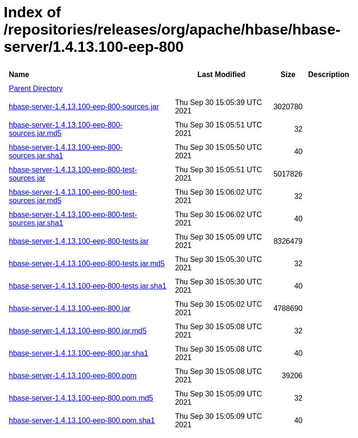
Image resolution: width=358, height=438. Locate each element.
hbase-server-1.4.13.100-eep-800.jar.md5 (77, 331)
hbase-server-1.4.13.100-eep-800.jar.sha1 (78, 353)
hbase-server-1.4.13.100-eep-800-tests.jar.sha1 (87, 286)
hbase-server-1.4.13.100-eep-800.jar (70, 308)
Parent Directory (36, 88)
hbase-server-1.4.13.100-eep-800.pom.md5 (81, 398)
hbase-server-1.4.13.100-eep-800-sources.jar (84, 107)
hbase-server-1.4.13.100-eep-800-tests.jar (79, 241)
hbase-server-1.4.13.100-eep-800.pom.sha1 (82, 420)
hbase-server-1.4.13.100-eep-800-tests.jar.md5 (87, 264)
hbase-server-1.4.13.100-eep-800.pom (73, 376)
